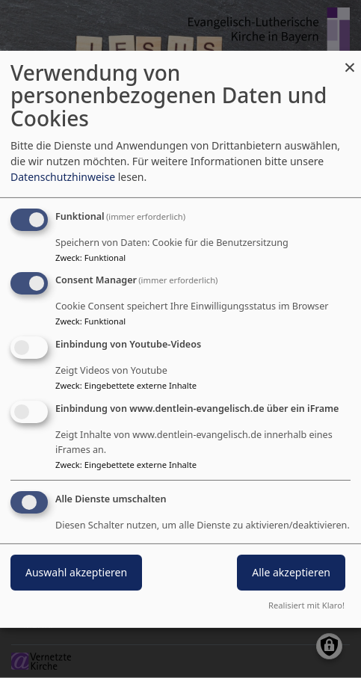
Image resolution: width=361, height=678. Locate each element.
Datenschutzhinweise (62, 177)
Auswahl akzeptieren (76, 572)
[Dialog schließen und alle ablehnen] (350, 59)
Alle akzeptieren (291, 572)
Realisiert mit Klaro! (306, 605)
